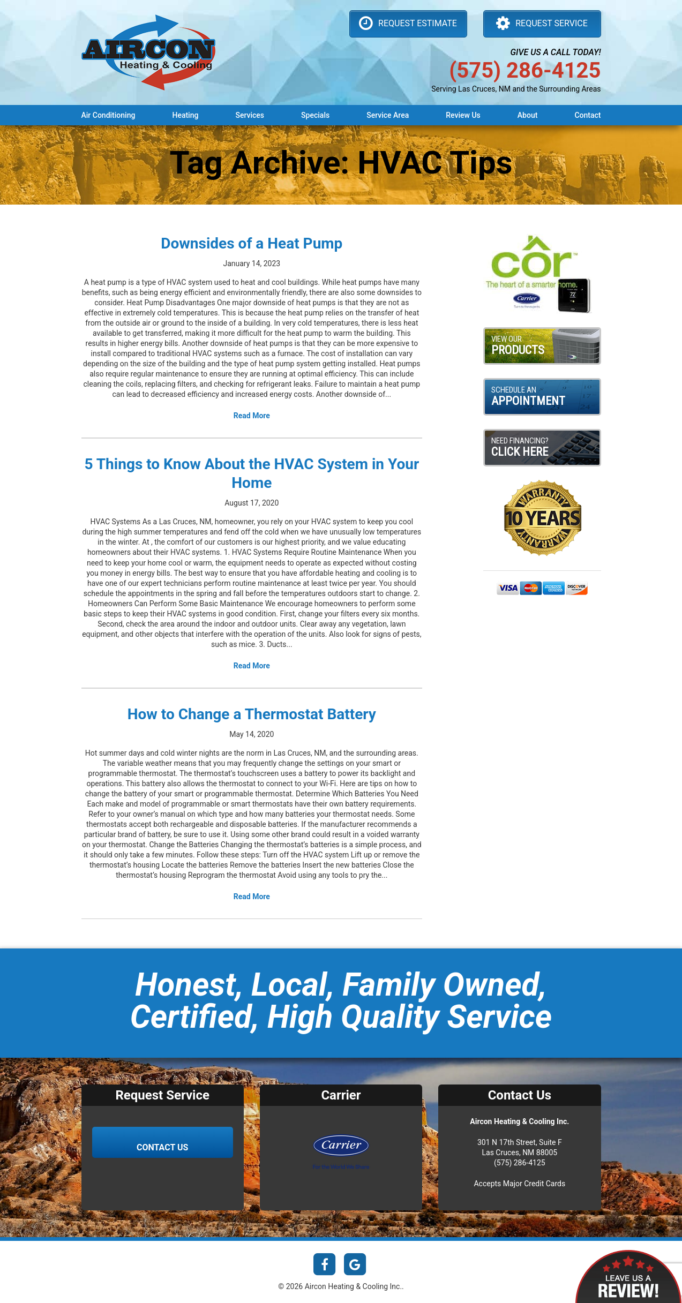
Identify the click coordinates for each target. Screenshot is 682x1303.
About (528, 115)
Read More (252, 415)
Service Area (387, 115)
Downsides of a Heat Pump (251, 243)
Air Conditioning (108, 115)
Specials (315, 115)
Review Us (463, 115)
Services (249, 115)
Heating (185, 115)
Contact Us (162, 1147)
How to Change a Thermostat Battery (252, 714)
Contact (587, 115)
